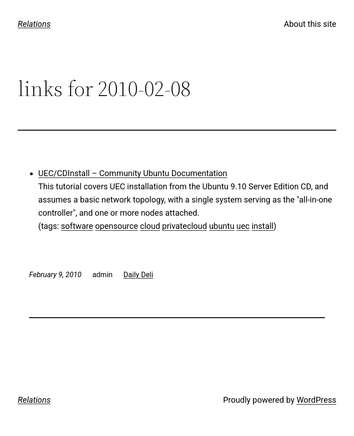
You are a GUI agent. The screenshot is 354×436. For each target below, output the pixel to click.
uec (243, 226)
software (77, 226)
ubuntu (221, 226)
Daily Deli (138, 274)
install (262, 226)
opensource (116, 226)
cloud (150, 226)
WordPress (316, 400)
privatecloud (184, 226)
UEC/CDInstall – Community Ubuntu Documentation (132, 173)
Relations (34, 24)
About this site (310, 24)
